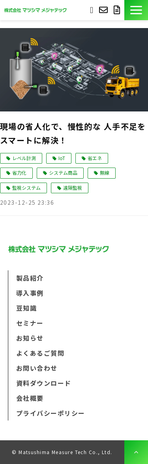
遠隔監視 (72, 187)
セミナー (30, 323)
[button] (136, 10)
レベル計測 (24, 158)
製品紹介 (30, 278)
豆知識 (26, 308)
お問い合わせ (104, 10)
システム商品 (63, 172)
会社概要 (30, 398)
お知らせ (30, 338)
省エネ (95, 158)
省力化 (19, 172)
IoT (61, 158)
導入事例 (30, 293)
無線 (104, 172)
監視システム (26, 187)
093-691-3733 (91, 9)
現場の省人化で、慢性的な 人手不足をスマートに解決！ (73, 133)
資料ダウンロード (118, 10)
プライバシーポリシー (50, 413)
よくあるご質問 (40, 353)
